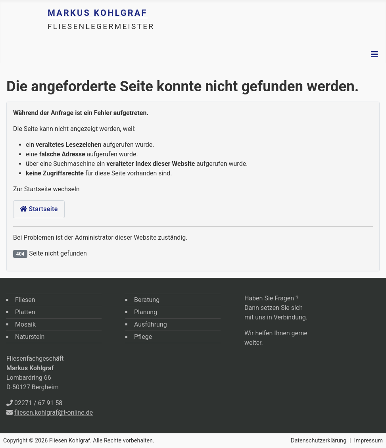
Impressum (368, 440)
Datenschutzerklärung (318, 440)
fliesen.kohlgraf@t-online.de (53, 412)
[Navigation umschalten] (374, 54)
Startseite (39, 209)
